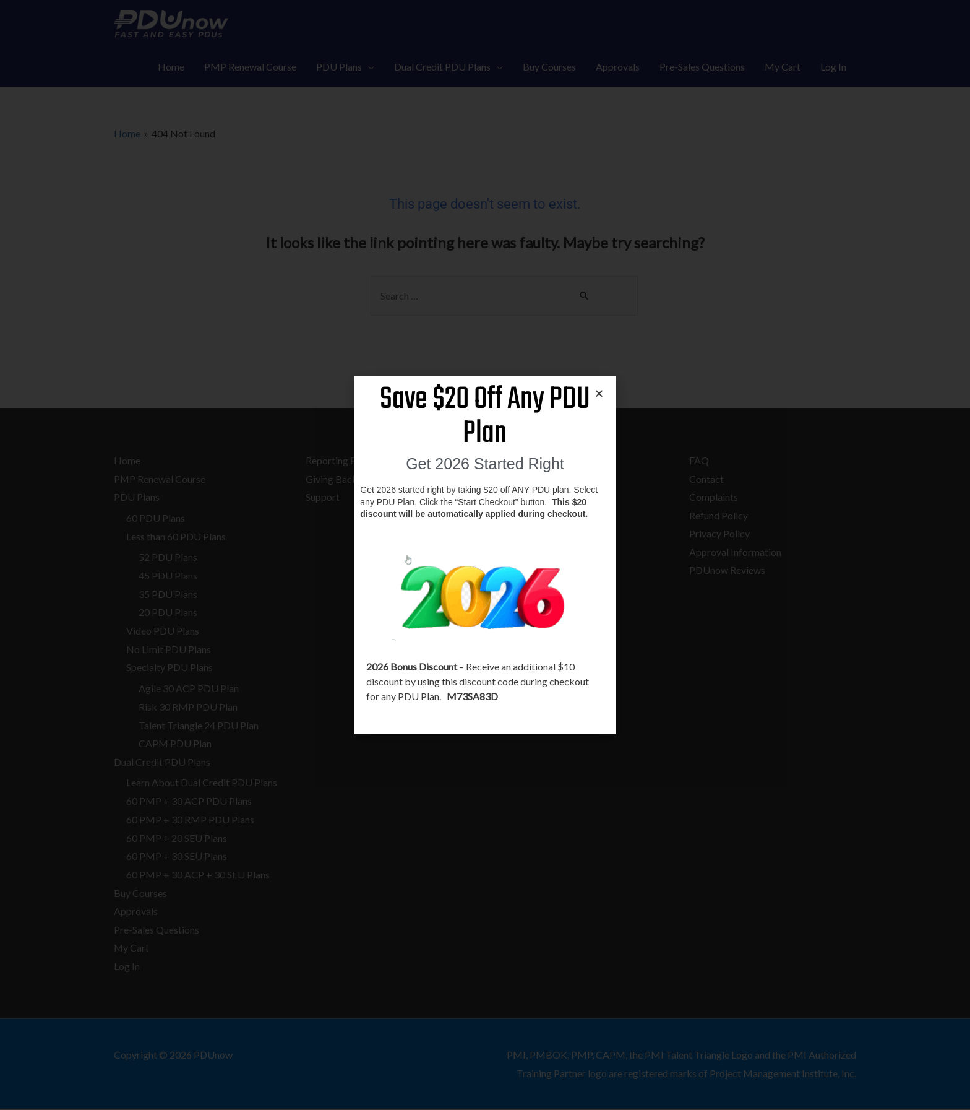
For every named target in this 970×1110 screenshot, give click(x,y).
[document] (485, 555)
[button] (599, 393)
